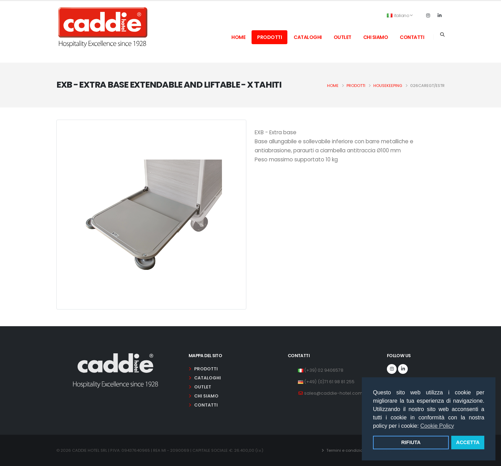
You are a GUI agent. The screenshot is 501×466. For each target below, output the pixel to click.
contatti (412, 37)
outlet (342, 37)
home (238, 37)
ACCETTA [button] (468, 442)
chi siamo (375, 37)
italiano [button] (400, 15)
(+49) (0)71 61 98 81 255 (329, 382)
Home (333, 85)
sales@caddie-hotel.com (333, 393)
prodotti (269, 37)
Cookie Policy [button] (437, 426)
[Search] (442, 34)
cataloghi (308, 37)
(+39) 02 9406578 (323, 370)
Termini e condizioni (345, 450)
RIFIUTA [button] (411, 442)
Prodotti (356, 85)
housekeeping (387, 85)
